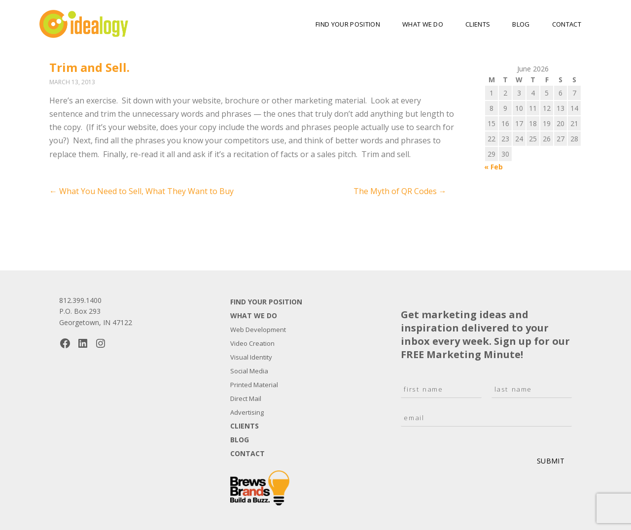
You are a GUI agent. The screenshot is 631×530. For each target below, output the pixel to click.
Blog (520, 24)
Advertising (247, 412)
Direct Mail (245, 398)
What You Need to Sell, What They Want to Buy (141, 191)
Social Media (249, 370)
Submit (550, 460)
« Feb (493, 166)
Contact (566, 24)
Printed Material (254, 384)
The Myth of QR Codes (400, 191)
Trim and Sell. (89, 67)
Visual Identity (251, 357)
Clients (477, 24)
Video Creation (252, 343)
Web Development (258, 329)
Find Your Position (348, 24)
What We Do (422, 24)
